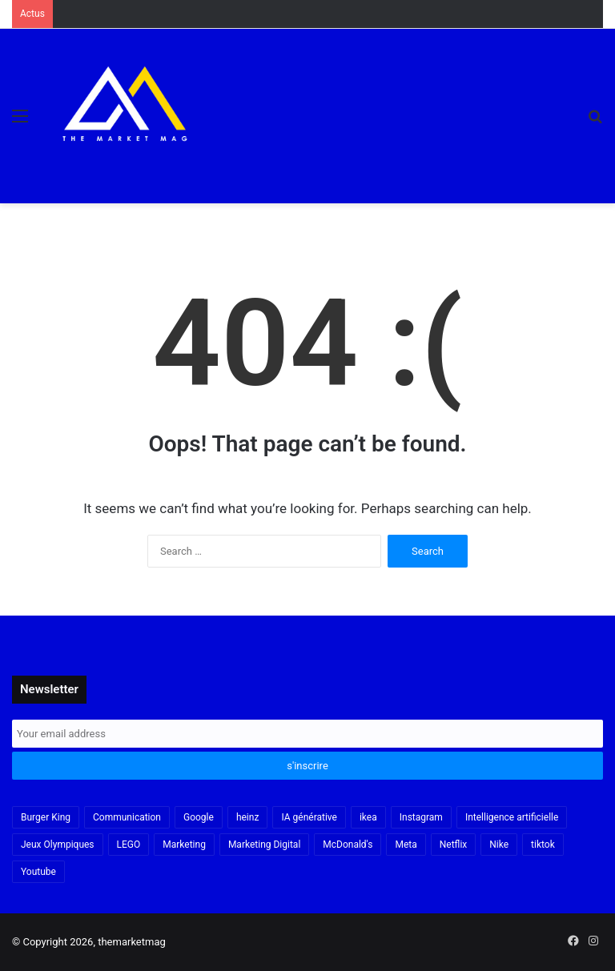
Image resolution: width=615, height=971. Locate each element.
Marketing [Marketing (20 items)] (184, 844)
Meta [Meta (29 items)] (405, 844)
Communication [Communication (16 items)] (127, 817)
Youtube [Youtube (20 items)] (38, 871)
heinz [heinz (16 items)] (247, 817)
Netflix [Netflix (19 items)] (454, 844)
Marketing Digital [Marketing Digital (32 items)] (264, 844)
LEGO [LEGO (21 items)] (129, 844)
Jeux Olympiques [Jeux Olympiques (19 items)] (57, 844)
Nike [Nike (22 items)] (498, 844)
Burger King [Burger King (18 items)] (45, 817)
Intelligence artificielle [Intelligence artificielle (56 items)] (511, 817)
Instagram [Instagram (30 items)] (421, 817)
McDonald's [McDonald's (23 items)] (347, 844)
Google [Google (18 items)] (198, 817)
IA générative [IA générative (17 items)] (309, 817)
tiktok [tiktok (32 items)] (543, 844)
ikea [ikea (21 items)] (368, 817)
